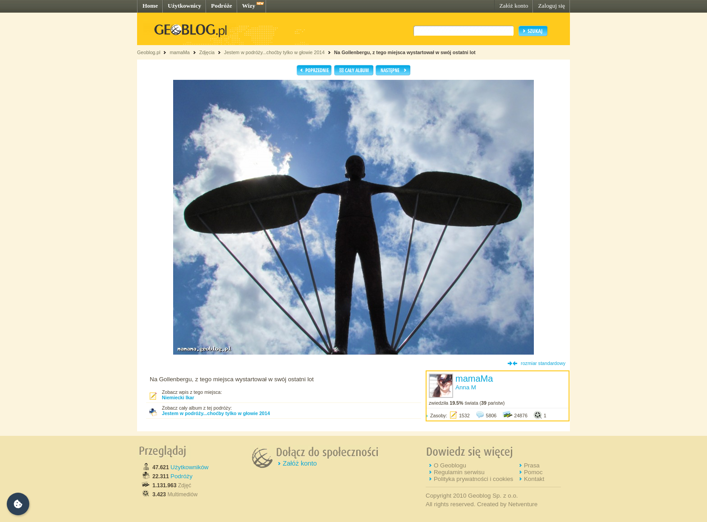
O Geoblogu (450, 465)
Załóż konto (513, 5)
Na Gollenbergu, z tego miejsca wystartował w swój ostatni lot (405, 52)
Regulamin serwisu (459, 472)
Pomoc (533, 472)
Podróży (181, 476)
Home (150, 5)
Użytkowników (189, 467)
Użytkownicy (184, 5)
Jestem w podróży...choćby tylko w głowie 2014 (274, 52)
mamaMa (179, 52)
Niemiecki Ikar (178, 397)
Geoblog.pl (149, 52)
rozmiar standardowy (543, 363)
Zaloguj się (551, 5)
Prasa (532, 465)
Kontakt (534, 479)
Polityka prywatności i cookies (473, 479)
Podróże (221, 5)
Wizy (248, 5)
